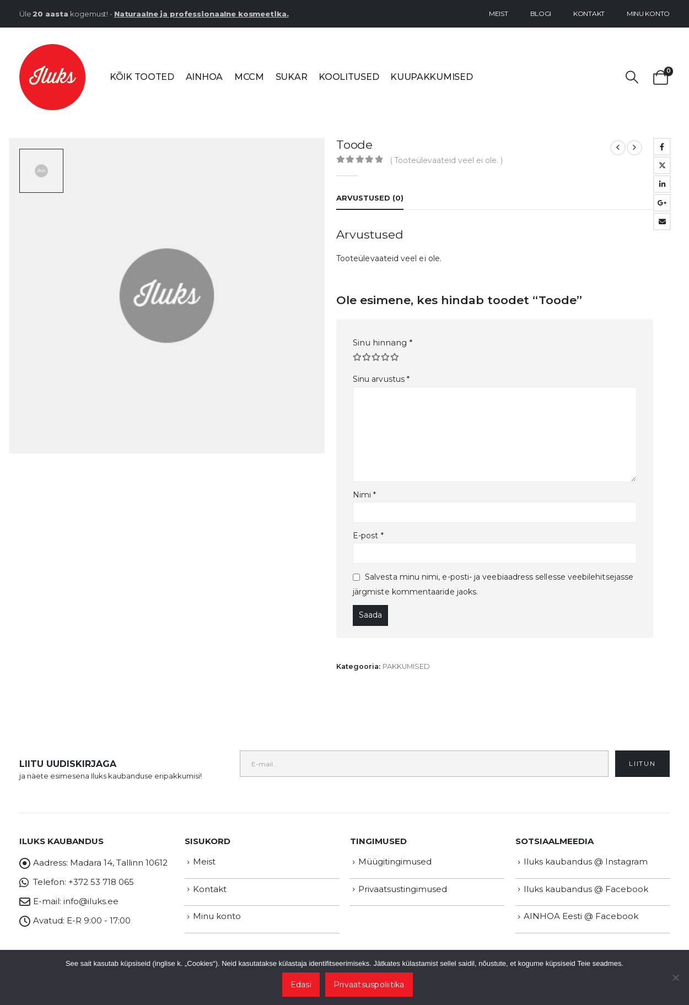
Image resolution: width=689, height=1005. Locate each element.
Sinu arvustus (381, 379)
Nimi (364, 495)
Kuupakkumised (431, 77)
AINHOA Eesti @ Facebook (581, 916)
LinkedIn (662, 184)
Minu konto (648, 13)
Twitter (662, 165)
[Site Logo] (52, 77)
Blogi (541, 13)
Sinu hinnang (383, 342)
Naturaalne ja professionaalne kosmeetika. (201, 13)
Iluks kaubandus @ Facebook (586, 889)
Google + (662, 203)
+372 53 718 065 (101, 882)
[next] (634, 147)
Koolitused (349, 77)
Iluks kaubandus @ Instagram (586, 861)
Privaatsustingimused (402, 889)
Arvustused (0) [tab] (369, 197)
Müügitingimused (395, 861)
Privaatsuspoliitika (369, 985)
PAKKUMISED (406, 666)
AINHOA (204, 77)
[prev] (618, 147)
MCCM (249, 77)
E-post (368, 536)
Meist (498, 13)
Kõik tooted (142, 77)
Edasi (300, 985)
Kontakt (589, 13)
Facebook (662, 146)
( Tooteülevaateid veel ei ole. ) (446, 160)
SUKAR (292, 77)
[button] (632, 77)
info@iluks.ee (91, 901)
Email (662, 221)
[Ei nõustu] (675, 977)
